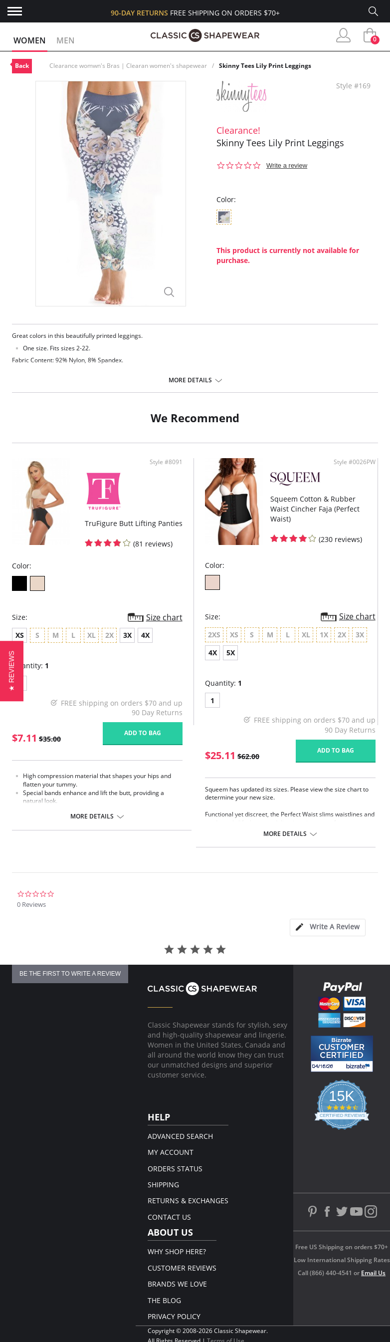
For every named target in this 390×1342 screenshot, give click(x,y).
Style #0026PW (355, 462)
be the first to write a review (70, 973)
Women (29, 40)
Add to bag (142, 733)
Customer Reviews (182, 1268)
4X (145, 635)
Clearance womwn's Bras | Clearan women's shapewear (128, 65)
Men (65, 40)
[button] (11, 671)
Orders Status (175, 1168)
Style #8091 (166, 462)
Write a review (286, 165)
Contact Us (169, 1217)
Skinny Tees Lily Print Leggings (265, 65)
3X (127, 635)
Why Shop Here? (177, 1251)
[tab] (328, 927)
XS (19, 635)
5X (230, 652)
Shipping (163, 1184)
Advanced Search (180, 1136)
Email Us (373, 1273)
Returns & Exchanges (188, 1200)
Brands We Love (177, 1284)
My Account (171, 1152)
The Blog (164, 1300)
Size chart (164, 617)
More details (190, 380)
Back (22, 65)
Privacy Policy (174, 1316)
